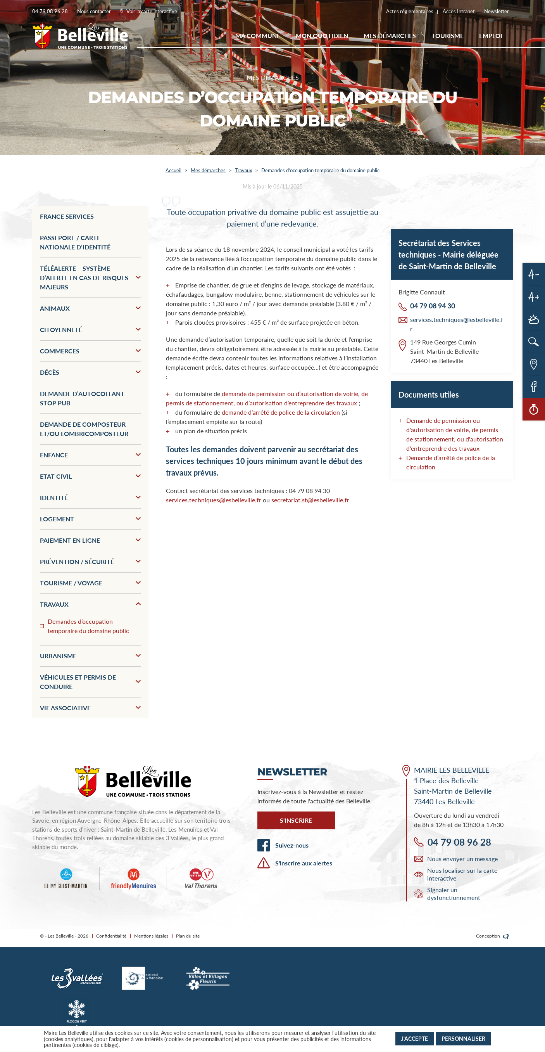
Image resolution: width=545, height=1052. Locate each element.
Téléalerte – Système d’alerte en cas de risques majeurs (90, 278)
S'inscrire (296, 820)
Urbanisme (90, 655)
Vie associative (90, 707)
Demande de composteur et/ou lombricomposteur (84, 428)
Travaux (243, 170)
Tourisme (447, 35)
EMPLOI (490, 35)
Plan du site (188, 936)
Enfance (90, 455)
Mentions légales (151, 936)
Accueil (173, 170)
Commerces (90, 351)
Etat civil (90, 476)
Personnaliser (463, 1038)
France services (67, 216)
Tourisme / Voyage (90, 583)
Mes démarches (390, 35)
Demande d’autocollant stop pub (82, 398)
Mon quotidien (322, 35)
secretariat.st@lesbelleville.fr (310, 500)
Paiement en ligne (90, 540)
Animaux (90, 308)
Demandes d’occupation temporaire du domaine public (88, 626)
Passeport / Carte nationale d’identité (75, 242)
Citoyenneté (90, 329)
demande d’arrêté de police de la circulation (281, 412)
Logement (90, 519)
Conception (492, 936)
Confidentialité (111, 936)
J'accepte (414, 1038)
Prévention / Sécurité (90, 561)
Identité (90, 497)
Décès (90, 372)
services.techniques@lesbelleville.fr (213, 500)
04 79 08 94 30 (432, 305)
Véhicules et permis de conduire (90, 681)
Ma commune (257, 35)
